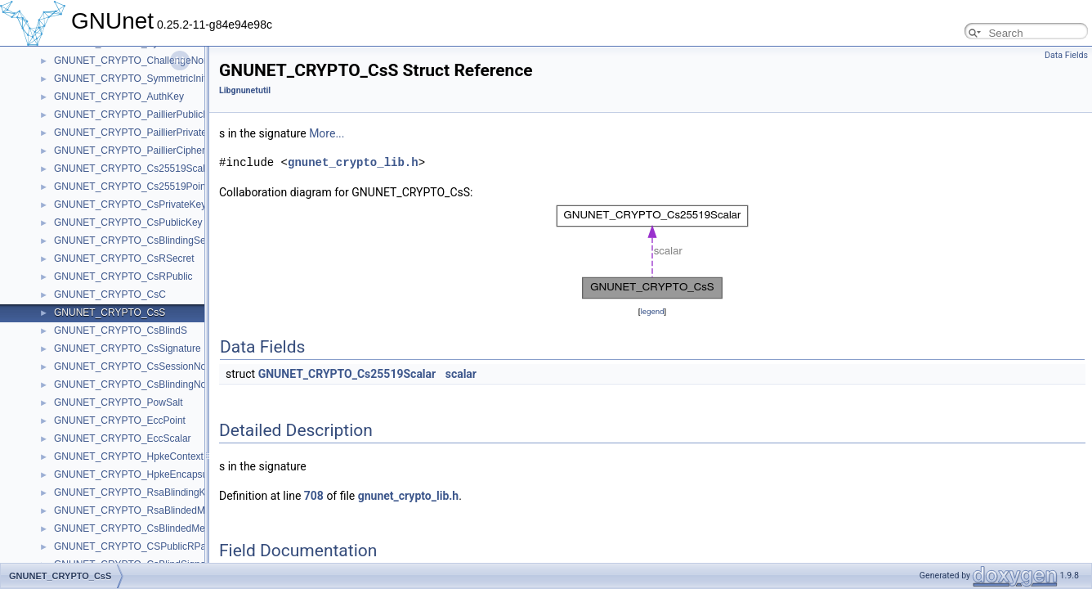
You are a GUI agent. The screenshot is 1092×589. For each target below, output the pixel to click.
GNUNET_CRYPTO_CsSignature (127, 348)
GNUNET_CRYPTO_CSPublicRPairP (136, 546)
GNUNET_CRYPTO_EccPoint (120, 420)
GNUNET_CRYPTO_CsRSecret (124, 258)
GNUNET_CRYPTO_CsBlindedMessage (142, 528)
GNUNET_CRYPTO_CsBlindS (120, 330)
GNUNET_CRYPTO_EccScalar (122, 438)
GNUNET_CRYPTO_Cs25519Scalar (134, 168)
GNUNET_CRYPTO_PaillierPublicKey (137, 114)
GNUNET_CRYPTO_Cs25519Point (131, 186)
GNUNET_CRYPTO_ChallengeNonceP (140, 60)
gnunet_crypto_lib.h (353, 162)
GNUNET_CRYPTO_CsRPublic (123, 276)
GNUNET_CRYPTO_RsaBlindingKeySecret (149, 492)
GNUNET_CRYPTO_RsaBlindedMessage (145, 510)
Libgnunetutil (245, 90)
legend (652, 311)
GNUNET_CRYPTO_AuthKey (119, 96)
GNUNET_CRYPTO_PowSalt (118, 402)
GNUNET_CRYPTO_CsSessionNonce (138, 366)
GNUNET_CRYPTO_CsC (110, 294)
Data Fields (1066, 55)
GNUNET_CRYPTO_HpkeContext (129, 456)
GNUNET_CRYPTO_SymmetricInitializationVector (163, 78)
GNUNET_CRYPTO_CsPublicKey (128, 222)
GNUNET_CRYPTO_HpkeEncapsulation (142, 474)
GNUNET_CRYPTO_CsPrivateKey (130, 204)
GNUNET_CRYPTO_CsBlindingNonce (138, 384)
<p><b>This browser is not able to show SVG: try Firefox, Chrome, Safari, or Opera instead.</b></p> (652, 252)
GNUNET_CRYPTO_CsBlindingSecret (138, 240)
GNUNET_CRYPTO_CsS (109, 312)
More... (326, 133)
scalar (461, 373)
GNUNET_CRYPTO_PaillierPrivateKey (139, 132)
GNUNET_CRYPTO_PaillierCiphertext (137, 150)
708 (314, 495)
